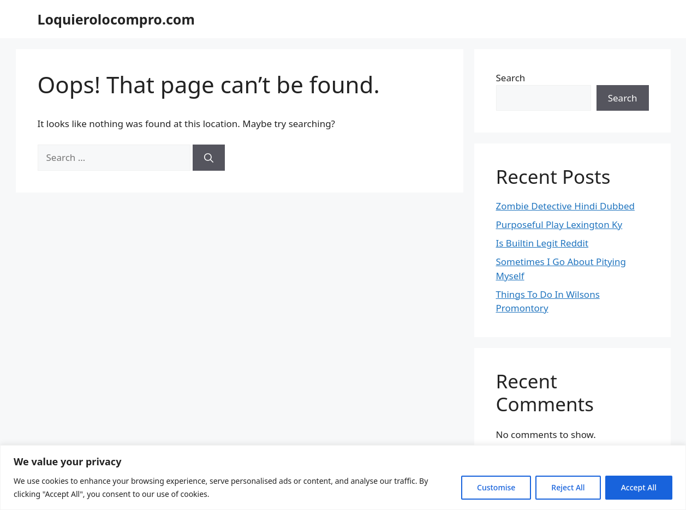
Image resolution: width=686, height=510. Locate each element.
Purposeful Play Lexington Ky (559, 224)
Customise (496, 487)
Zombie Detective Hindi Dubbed (565, 206)
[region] (343, 477)
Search (511, 77)
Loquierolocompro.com (116, 19)
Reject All (567, 487)
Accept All (639, 487)
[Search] (209, 158)
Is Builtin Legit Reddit (542, 243)
